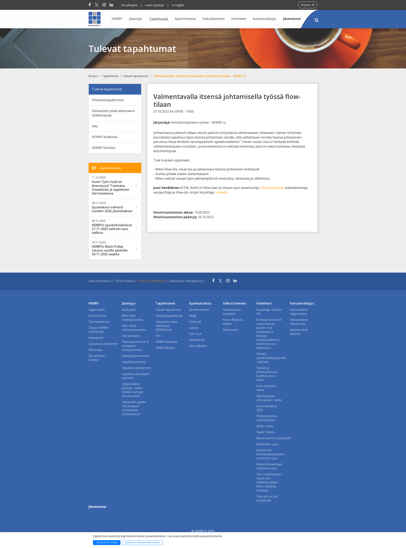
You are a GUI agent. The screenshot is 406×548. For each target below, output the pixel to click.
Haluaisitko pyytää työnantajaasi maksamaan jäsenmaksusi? (134, 408)
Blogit (192, 316)
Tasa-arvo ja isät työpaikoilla (266, 498)
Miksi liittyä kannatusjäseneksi (134, 328)
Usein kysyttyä (154, 5)
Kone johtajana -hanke (267, 388)
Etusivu (93, 76)
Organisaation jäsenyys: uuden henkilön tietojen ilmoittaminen (133, 390)
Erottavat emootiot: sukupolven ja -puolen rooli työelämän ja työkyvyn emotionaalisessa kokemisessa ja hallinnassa (269, 334)
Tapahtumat (158, 18)
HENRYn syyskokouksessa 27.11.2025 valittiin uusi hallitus (112, 229)
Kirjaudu (307, 5)
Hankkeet (238, 18)
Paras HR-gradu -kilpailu (234, 322)
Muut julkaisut (198, 346)
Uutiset (193, 328)
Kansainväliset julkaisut (299, 332)
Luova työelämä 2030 (266, 408)
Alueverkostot (97, 316)
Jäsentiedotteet (199, 310)
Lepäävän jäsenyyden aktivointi (136, 376)
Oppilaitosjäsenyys (134, 362)
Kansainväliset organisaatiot (299, 312)
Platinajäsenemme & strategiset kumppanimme (135, 346)
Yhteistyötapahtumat (108, 100)
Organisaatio (97, 310)
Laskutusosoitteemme (102, 344)
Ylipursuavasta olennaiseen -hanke (269, 398)
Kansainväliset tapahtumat (299, 322)
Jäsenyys (135, 18)
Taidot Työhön (265, 432)
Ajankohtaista (185, 18)
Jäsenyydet (129, 310)
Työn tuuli (195, 334)
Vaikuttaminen (213, 18)
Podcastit (195, 322)
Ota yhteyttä (129, 5)
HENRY (117, 18)
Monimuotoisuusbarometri (270, 438)
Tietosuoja (95, 350)
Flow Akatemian (272, 187)
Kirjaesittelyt (197, 340)
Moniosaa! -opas (267, 444)
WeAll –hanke (264, 426)
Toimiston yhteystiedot (152, 281)
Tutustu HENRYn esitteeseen (99, 330)
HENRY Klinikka (103, 148)
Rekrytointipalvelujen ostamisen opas (269, 466)
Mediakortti (96, 338)
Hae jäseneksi (131, 336)
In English (178, 5)
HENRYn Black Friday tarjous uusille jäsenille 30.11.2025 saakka (110, 250)
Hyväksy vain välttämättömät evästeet (142, 542)
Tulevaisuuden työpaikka (232, 312)
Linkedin (221, 192)
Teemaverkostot (99, 322)
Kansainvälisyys (264, 18)
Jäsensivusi (292, 18)
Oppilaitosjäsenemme (136, 368)
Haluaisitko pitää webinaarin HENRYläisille (113, 113)
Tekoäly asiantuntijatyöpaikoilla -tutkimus (270, 358)
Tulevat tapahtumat (135, 76)
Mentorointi (230, 330)
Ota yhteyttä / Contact (97, 358)
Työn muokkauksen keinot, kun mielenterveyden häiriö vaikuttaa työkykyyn (268, 482)
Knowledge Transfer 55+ (269, 312)
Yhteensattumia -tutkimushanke (267, 418)
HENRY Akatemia (104, 137)
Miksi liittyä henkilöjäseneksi (132, 318)
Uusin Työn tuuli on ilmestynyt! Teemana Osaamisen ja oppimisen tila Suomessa (110, 187)
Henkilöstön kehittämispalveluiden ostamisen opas (270, 454)
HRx (95, 126)
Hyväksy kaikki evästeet (107, 542)
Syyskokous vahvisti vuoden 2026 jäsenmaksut (112, 209)
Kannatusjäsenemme (135, 356)
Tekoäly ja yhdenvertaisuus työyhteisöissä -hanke (266, 374)
